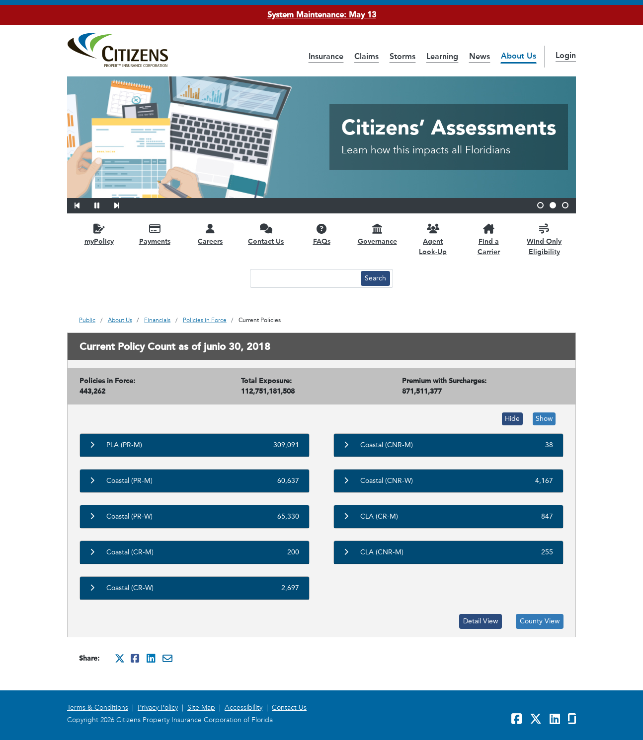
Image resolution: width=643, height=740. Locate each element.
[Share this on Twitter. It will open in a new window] (120, 658)
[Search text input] (304, 278)
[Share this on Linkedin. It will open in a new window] (152, 658)
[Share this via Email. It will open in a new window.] (167, 658)
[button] (83, 204)
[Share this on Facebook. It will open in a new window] (136, 658)
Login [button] (566, 55)
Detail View (480, 621)
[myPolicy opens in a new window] (99, 234)
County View (540, 621)
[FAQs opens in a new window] (321, 234)
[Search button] (375, 278)
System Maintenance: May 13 (321, 14)
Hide (512, 418)
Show (544, 418)
